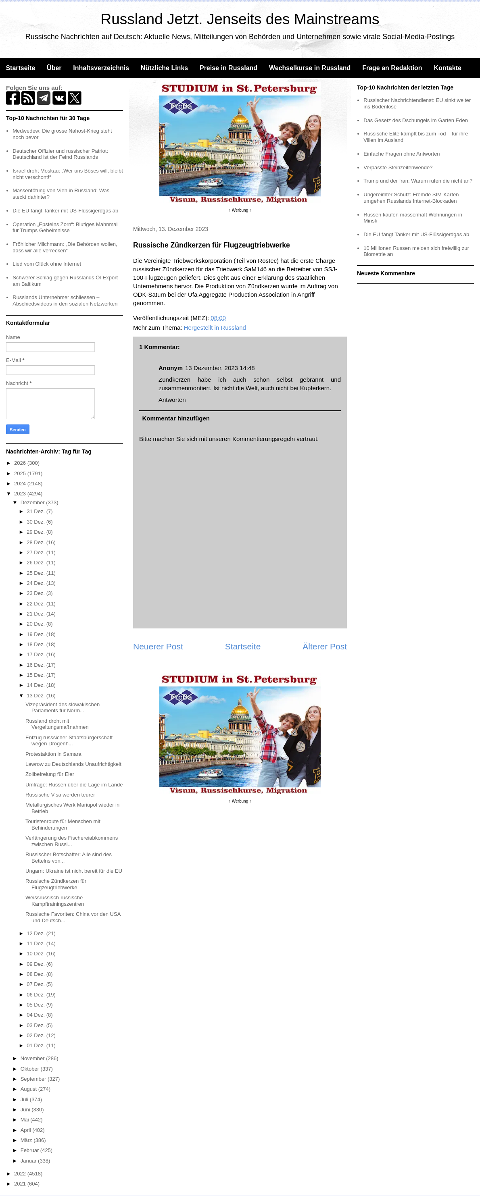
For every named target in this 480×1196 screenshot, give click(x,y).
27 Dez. (36, 552)
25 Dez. (36, 573)
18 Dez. (36, 644)
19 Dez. (36, 634)
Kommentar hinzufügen (176, 418)
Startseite (20, 67)
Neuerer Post (158, 646)
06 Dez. (36, 995)
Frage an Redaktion (392, 67)
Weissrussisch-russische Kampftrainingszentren (54, 900)
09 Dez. (36, 964)
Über (54, 67)
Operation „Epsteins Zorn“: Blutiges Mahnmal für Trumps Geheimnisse (65, 227)
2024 (20, 483)
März (27, 1140)
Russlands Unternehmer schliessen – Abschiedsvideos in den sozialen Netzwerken (65, 300)
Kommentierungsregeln (263, 438)
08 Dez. (36, 974)
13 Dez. (36, 696)
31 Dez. (36, 511)
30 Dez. (36, 522)
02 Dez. (36, 1035)
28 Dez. (36, 542)
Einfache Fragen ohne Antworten (401, 154)
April (27, 1130)
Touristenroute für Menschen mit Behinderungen (62, 824)
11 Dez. (36, 943)
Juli (25, 1099)
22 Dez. (36, 604)
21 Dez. (36, 614)
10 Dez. (36, 954)
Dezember (33, 502)
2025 (20, 473)
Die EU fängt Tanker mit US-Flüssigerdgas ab (65, 211)
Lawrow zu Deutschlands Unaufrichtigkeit (73, 764)
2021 (20, 1184)
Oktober (31, 1069)
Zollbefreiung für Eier (49, 774)
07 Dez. (36, 984)
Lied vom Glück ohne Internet (47, 264)
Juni (26, 1110)
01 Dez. (36, 1045)
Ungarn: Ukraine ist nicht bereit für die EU (73, 871)
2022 (20, 1174)
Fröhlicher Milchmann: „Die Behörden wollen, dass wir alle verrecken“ (65, 247)
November (33, 1058)
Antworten (172, 399)
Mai (26, 1120)
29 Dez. (36, 532)
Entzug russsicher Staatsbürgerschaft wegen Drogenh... (69, 740)
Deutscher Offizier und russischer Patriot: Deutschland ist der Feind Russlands (60, 154)
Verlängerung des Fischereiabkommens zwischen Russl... (71, 841)
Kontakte (447, 67)
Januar (29, 1161)
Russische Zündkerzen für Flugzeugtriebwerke (55, 884)
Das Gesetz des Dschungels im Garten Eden (415, 120)
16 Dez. (36, 665)
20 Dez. (36, 624)
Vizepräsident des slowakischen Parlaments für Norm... (62, 707)
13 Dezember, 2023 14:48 (220, 367)
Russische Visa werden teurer (60, 795)
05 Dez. (36, 1005)
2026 (20, 463)
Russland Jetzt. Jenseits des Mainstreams (240, 19)
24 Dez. (36, 583)
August (29, 1089)
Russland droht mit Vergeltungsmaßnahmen (57, 724)
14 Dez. (36, 685)
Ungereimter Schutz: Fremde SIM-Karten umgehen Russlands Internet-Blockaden (411, 197)
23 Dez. (36, 593)
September (34, 1079)
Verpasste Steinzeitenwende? (397, 167)
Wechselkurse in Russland (310, 67)
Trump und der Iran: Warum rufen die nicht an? (417, 181)
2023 (20, 494)
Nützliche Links (164, 67)
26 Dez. (36, 563)
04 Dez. (36, 1015)
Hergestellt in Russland (215, 327)
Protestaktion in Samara (53, 754)
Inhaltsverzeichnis (101, 67)
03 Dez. (36, 1025)
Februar (30, 1150)
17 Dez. (36, 654)
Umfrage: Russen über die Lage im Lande (74, 785)
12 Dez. (36, 933)
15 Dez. (36, 675)
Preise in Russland (228, 67)
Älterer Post (325, 646)
